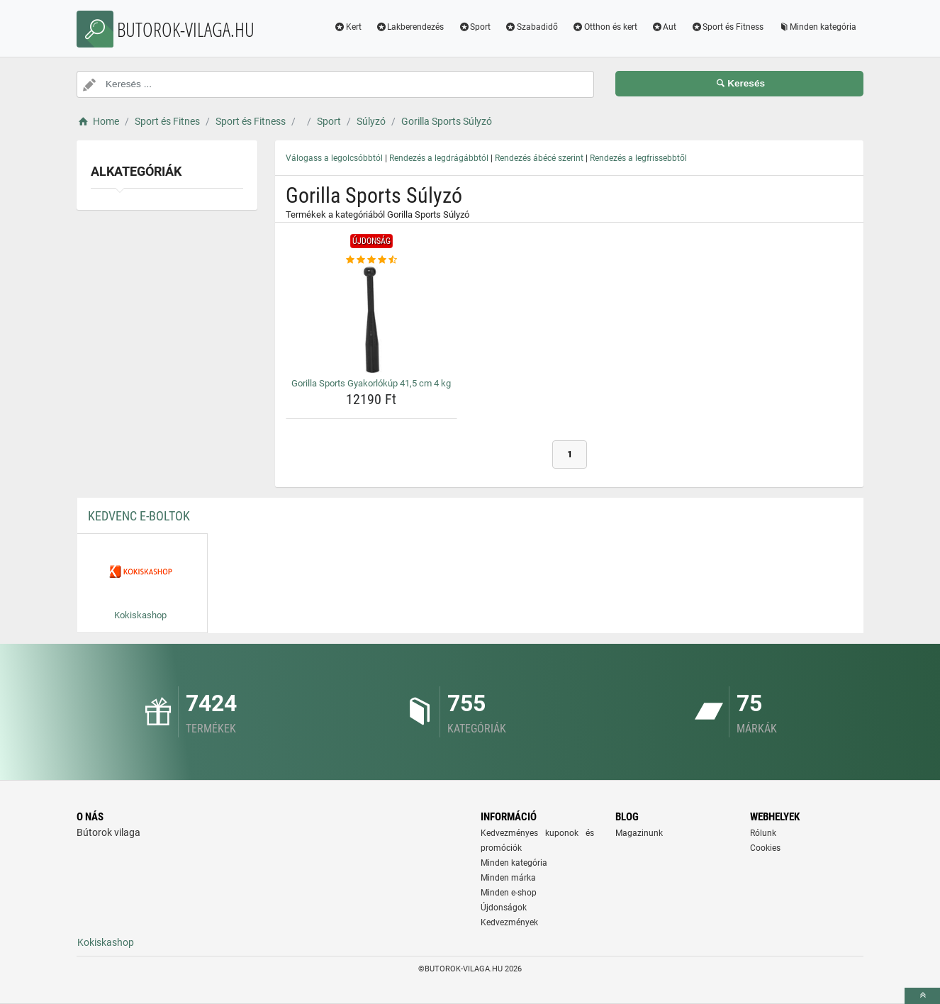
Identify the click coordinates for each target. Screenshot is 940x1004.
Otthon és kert (604, 27)
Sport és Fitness (726, 27)
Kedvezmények (509, 922)
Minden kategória (817, 27)
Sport (474, 27)
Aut (664, 27)
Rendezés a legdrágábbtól (438, 158)
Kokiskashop (105, 942)
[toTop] (922, 996)
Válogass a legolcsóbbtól (334, 158)
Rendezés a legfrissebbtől (638, 158)
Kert (348, 27)
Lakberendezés (410, 27)
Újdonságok (504, 908)
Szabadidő (531, 27)
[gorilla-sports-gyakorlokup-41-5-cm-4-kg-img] (371, 320)
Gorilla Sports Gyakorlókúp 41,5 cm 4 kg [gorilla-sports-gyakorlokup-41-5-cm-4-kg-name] (371, 383)
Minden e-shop (509, 893)
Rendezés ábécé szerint (539, 158)
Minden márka (508, 878)
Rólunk (763, 833)
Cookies (765, 848)
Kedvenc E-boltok (139, 515)
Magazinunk (639, 833)
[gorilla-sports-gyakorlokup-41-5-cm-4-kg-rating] (371, 260)
